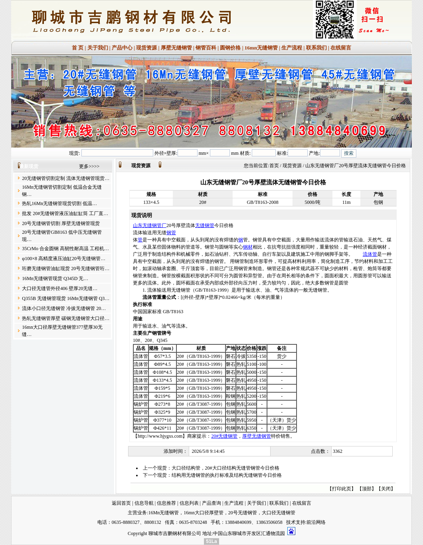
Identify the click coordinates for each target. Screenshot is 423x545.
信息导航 (144, 503)
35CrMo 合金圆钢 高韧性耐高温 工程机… (65, 248)
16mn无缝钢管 (261, 48)
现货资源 (146, 48)
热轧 (241, 364)
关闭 (386, 489)
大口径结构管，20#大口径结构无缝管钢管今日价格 (225, 468)
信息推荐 (166, 503)
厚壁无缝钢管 (176, 48)
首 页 (77, 48)
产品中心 (122, 48)
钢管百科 (206, 48)
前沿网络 (316, 522)
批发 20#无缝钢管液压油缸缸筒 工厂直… (65, 213)
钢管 (171, 232)
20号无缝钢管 (242, 512)
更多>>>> (89, 166)
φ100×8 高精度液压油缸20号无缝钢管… (63, 258)
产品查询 (211, 503)
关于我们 (97, 48)
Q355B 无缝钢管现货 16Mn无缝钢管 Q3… (65, 298)
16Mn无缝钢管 (163, 512)
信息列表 (189, 503)
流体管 (370, 254)
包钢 (230, 404)
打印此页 (341, 489)
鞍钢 (230, 396)
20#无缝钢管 (224, 436)
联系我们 (316, 48)
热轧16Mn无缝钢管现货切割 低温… (59, 203)
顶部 (367, 489)
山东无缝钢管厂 (149, 225)
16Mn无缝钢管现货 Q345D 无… (55, 278)
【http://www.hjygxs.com (158, 436)
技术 (291, 522)
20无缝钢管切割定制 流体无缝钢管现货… (65, 178)
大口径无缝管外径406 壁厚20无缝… (59, 288)
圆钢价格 (230, 48)
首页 (274, 165)
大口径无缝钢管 (278, 512)
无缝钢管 (204, 225)
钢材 (248, 247)
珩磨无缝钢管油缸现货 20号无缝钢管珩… (65, 268)
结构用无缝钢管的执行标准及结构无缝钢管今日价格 (227, 475)
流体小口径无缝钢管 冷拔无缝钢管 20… (64, 308)
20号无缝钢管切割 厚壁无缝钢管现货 (61, 223)
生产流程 (291, 48)
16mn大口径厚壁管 (203, 512)
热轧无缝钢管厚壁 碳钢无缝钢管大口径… (65, 318)
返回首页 (121, 503)
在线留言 (340, 48)
